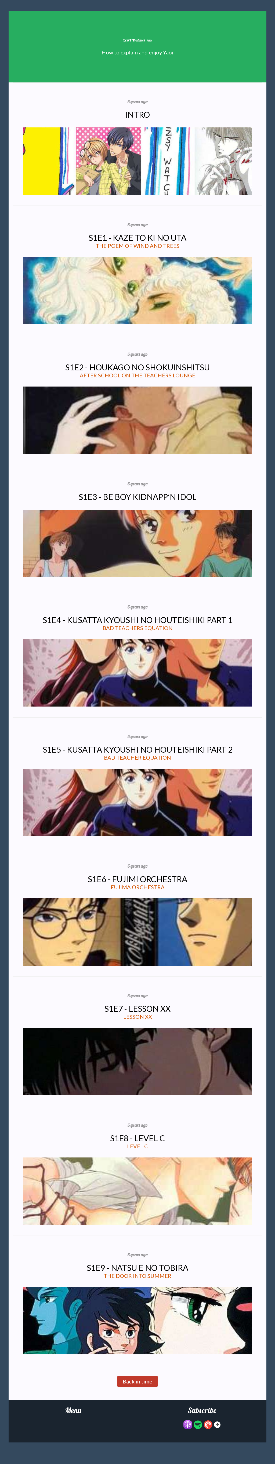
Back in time (137, 1381)
